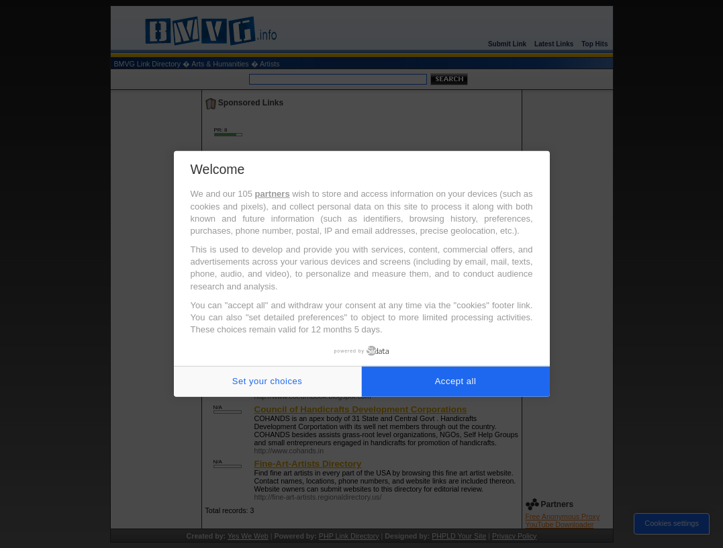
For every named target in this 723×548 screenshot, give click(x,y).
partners (272, 194)
